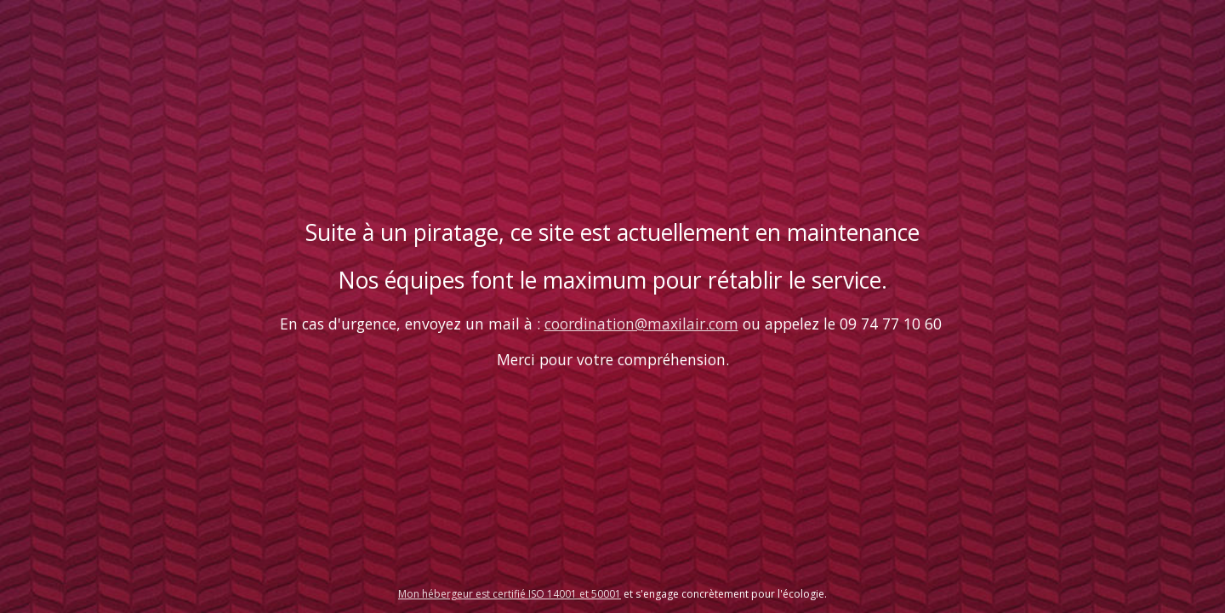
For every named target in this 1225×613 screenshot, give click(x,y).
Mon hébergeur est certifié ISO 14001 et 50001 (509, 594)
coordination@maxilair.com (641, 323)
